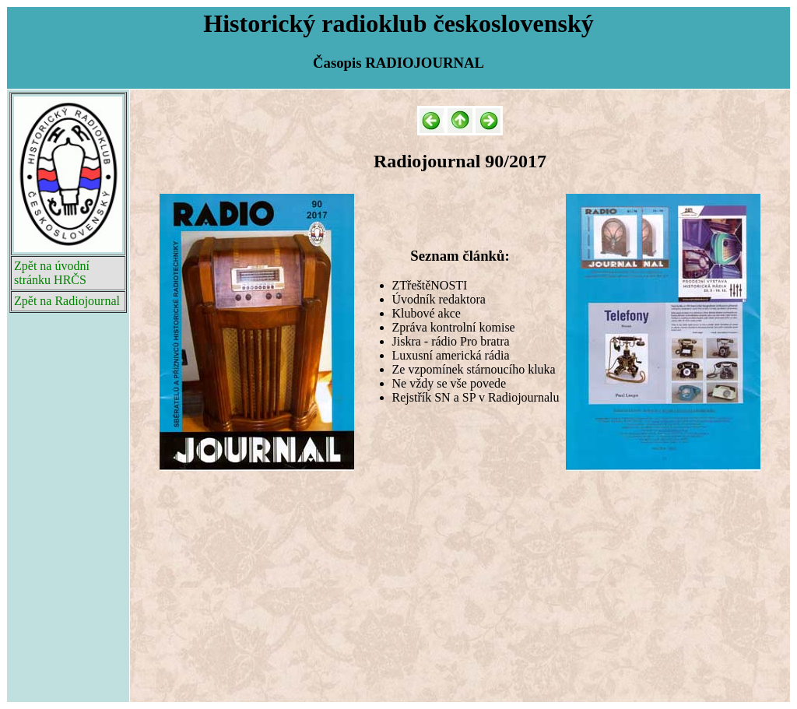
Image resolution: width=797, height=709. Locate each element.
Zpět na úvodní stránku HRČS (52, 272)
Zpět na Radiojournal (67, 300)
